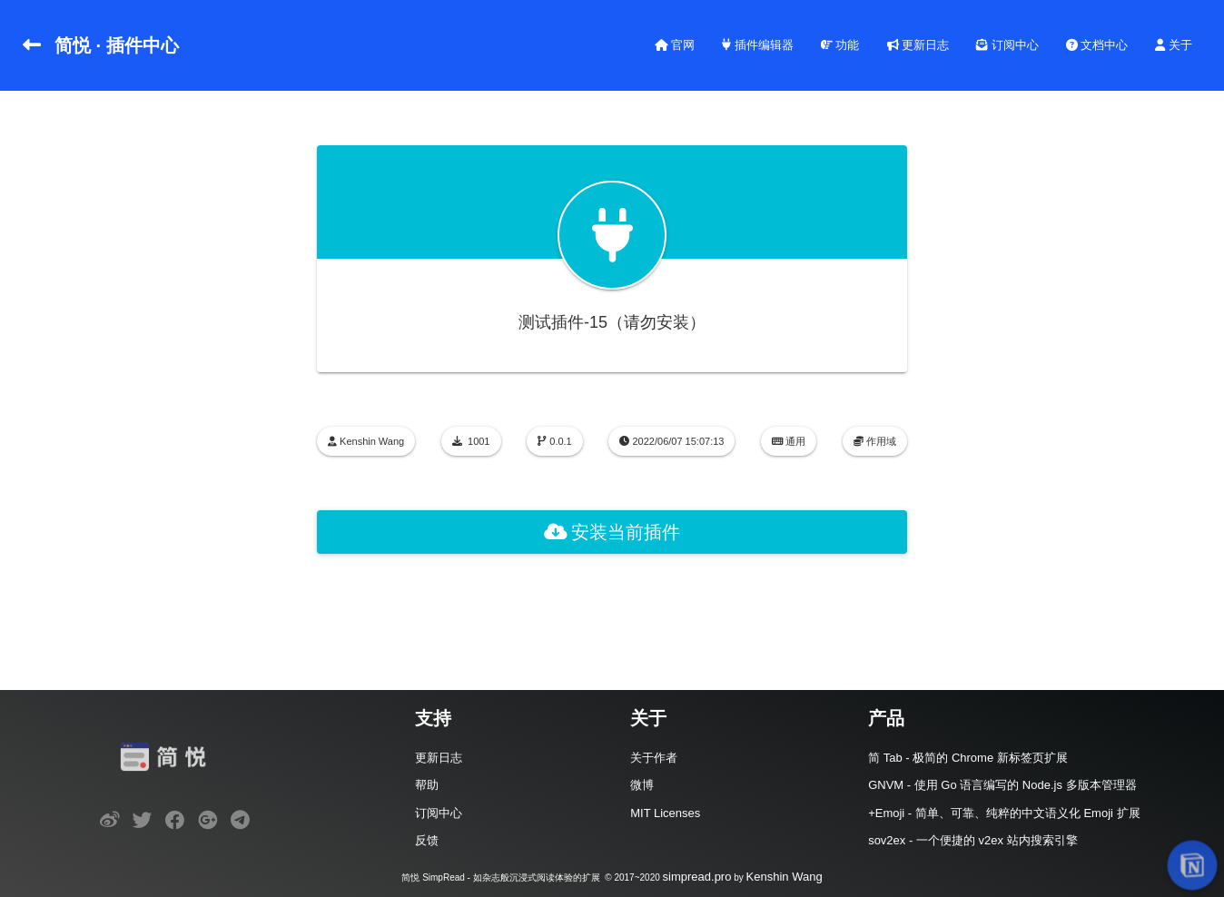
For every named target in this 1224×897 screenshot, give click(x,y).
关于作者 (653, 757)
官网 (675, 45)
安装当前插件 (612, 532)
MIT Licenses (665, 813)
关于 (1173, 45)
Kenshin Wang (784, 876)
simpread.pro (697, 876)
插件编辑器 (758, 45)
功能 (840, 45)
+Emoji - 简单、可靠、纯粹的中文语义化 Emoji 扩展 (1004, 813)
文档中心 (1097, 45)
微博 (642, 785)
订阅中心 (1007, 45)
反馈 (427, 840)
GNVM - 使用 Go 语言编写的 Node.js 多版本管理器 (1002, 785)
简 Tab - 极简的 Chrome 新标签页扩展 (968, 757)
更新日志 (918, 45)
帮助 (427, 785)
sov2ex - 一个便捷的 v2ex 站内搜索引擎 (972, 840)
